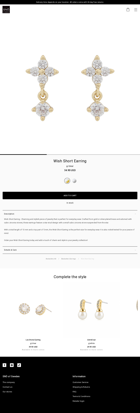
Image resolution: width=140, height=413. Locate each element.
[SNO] (6, 9)
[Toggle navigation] (136, 9)
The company (9, 382)
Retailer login (78, 401)
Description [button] (70, 214)
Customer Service (80, 382)
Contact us (7, 387)
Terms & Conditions (81, 396)
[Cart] (126, 9)
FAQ (74, 392)
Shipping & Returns (81, 387)
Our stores (7, 392)
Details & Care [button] (70, 250)
